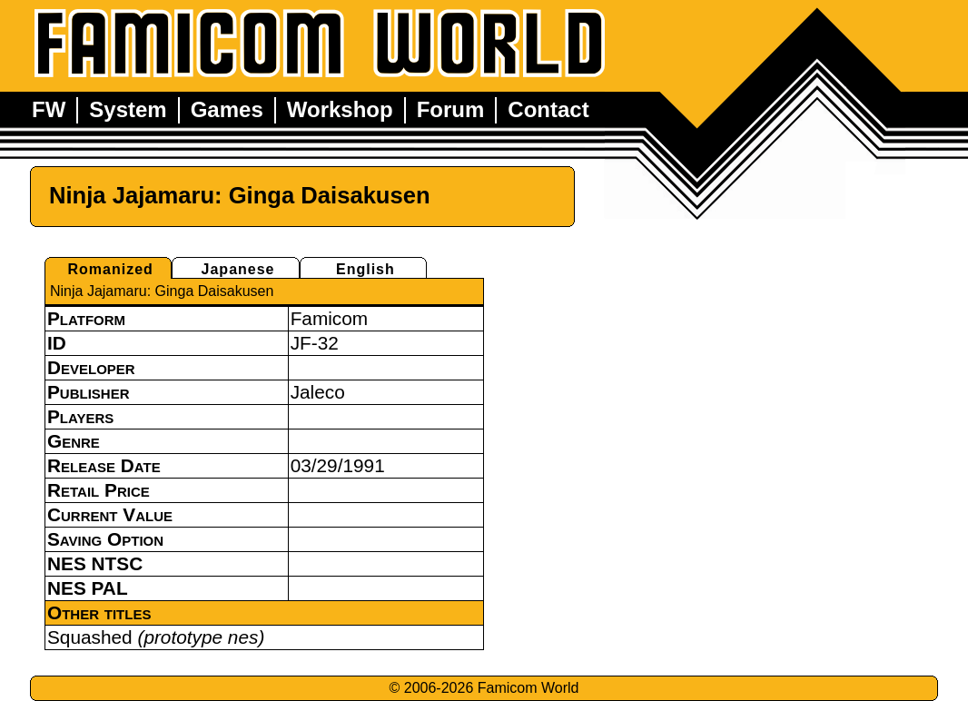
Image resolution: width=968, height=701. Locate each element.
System (127, 109)
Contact (548, 109)
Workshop (340, 109)
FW (48, 109)
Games (227, 109)
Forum (451, 109)
